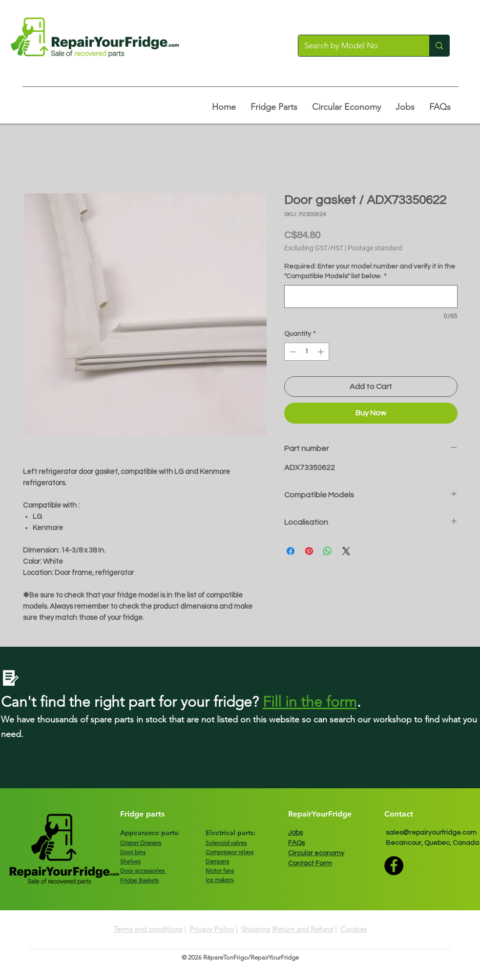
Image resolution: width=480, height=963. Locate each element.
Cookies (353, 929)
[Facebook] (393, 865)
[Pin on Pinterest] (309, 551)
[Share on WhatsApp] (328, 551)
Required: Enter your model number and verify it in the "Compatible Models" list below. (369, 271)
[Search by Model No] (356, 45)
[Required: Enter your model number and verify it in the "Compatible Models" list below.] (371, 296)
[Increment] (321, 351)
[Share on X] (346, 551)
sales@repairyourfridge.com (431, 832)
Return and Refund (303, 929)
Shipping (255, 929)
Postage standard (375, 248)
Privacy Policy (211, 929)
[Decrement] (292, 351)
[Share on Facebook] (290, 551)
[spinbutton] (306, 351)
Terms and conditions (147, 929)
